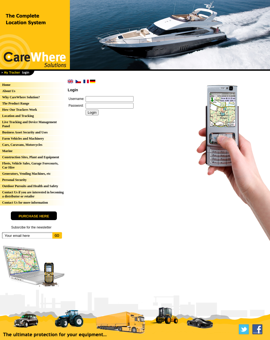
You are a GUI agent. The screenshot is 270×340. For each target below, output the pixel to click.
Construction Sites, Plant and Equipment (30, 157)
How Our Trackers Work (19, 110)
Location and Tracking (18, 116)
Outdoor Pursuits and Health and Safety (30, 186)
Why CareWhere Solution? (21, 97)
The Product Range (15, 103)
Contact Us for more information (25, 202)
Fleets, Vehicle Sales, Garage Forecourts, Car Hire (30, 165)
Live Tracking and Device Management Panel (29, 124)
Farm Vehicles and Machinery (23, 138)
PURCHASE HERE (34, 216)
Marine (7, 151)
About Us (8, 91)
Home (6, 85)
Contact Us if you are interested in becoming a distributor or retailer (33, 194)
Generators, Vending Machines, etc (26, 174)
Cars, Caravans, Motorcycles (22, 145)
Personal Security (14, 180)
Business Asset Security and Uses (25, 132)
